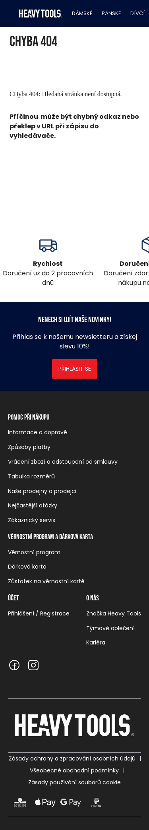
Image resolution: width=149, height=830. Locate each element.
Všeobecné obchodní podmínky (74, 770)
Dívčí (137, 13)
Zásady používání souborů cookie (74, 782)
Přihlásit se (74, 369)
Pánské (111, 13)
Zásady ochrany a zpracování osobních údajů (72, 758)
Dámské (82, 13)
